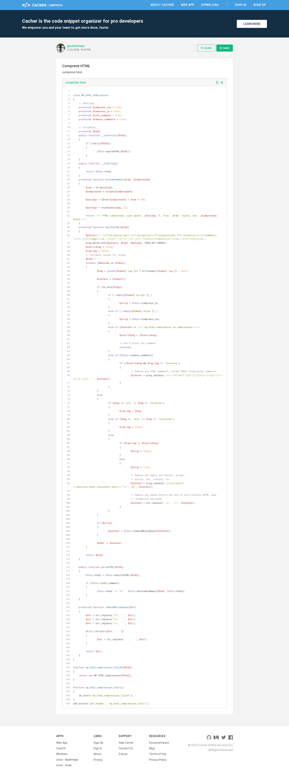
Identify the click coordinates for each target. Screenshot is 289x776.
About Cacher (162, 5)
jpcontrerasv (75, 46)
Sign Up (259, 5)
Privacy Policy (157, 759)
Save (224, 48)
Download (210, 5)
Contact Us (126, 748)
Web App (187, 5)
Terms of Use (157, 754)
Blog (152, 748)
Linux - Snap (64, 765)
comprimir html (75, 82)
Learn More (252, 24)
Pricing (98, 759)
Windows (62, 754)
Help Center (126, 743)
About (97, 754)
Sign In (240, 5)
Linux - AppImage (67, 759)
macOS (61, 748)
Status (123, 754)
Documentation (159, 743)
